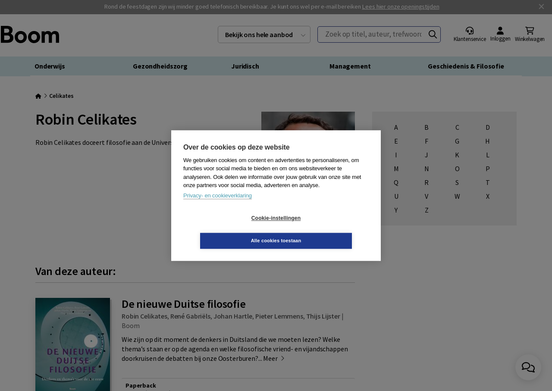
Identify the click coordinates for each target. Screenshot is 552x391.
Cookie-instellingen (224, 229)
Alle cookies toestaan (327, 229)
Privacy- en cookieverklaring (217, 206)
